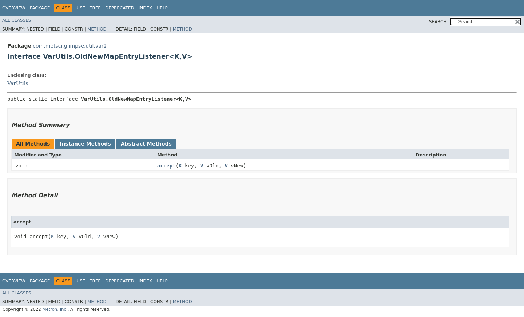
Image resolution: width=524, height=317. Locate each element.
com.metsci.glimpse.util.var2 (70, 46)
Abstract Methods (146, 144)
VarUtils (17, 83)
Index (145, 8)
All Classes (16, 20)
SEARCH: (438, 21)
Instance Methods (85, 144)
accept (166, 166)
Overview (13, 8)
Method (97, 29)
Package (40, 8)
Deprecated (119, 8)
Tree (95, 8)
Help (162, 8)
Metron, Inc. (54, 309)
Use (80, 8)
